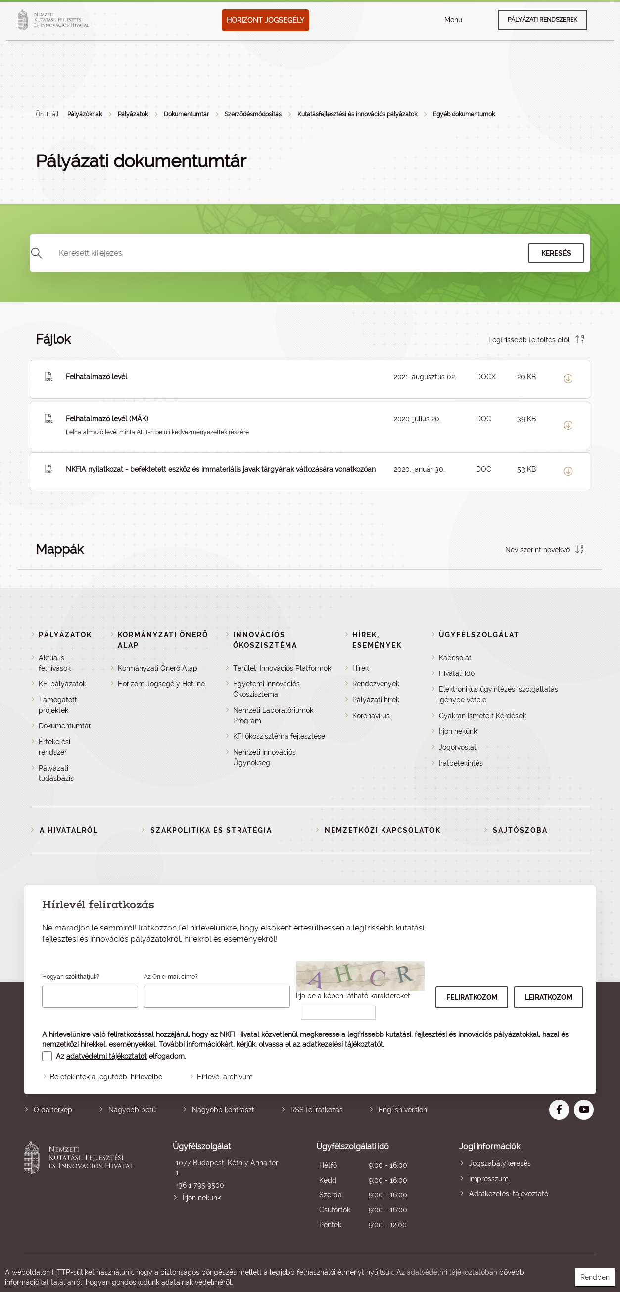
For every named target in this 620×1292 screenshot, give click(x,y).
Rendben (595, 1277)
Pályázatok (133, 114)
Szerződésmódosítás (253, 114)
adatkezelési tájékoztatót (342, 1044)
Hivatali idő (457, 673)
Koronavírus (371, 716)
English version (403, 1110)
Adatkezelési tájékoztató (508, 1194)
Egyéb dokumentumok (464, 114)
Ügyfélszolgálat (479, 635)
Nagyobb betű (132, 1110)
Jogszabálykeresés (500, 1163)
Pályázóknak (84, 114)
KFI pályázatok (62, 684)
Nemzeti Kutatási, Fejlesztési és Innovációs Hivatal (81, 1186)
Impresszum (489, 1179)
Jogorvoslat (458, 747)
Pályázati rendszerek (542, 19)
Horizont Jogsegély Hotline (161, 684)
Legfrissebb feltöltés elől (529, 340)
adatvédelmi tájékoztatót (106, 1056)
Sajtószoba (520, 830)
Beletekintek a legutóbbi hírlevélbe (106, 1077)
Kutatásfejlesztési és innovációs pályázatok (357, 114)
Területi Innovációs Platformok (282, 668)
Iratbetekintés (461, 763)
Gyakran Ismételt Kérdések (482, 716)
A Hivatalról (69, 830)
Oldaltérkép (53, 1110)
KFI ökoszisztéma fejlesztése (279, 736)
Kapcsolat (455, 658)
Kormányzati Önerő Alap (157, 668)
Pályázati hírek (375, 700)
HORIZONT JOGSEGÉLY (265, 20)
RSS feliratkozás (316, 1110)
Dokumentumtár (186, 114)
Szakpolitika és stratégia (211, 830)
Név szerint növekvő (537, 550)
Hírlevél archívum (225, 1077)
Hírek (360, 668)
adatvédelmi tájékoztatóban (452, 1272)
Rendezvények (375, 684)
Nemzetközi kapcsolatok (383, 830)
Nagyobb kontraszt (223, 1110)
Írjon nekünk (458, 731)
